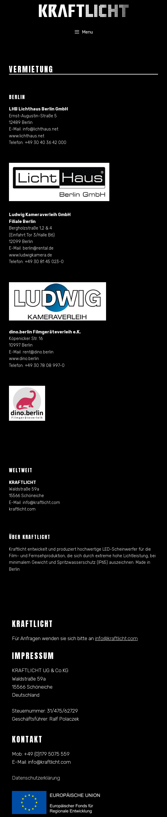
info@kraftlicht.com (41, 502)
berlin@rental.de (38, 248)
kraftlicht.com (22, 509)
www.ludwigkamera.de (30, 255)
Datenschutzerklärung (36, 778)
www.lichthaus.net (26, 136)
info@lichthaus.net (40, 129)
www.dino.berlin (24, 358)
